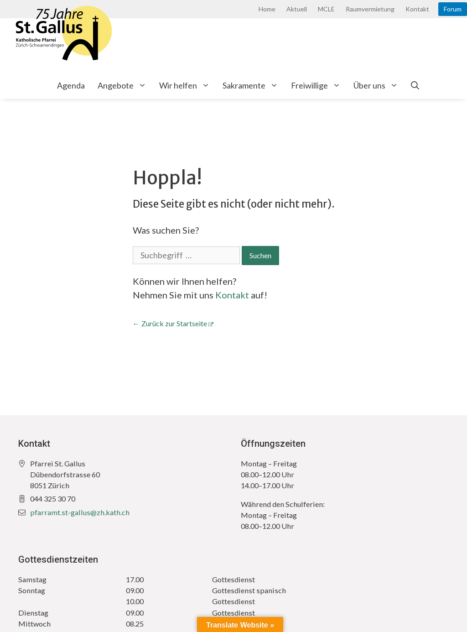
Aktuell (296, 9)
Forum (453, 9)
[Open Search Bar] (415, 85)
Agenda (71, 85)
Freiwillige (319, 85)
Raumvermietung (370, 9)
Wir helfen (187, 85)
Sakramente (254, 85)
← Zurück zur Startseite (170, 323)
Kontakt (417, 9)
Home (267, 9)
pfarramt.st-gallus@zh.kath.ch (80, 512)
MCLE (326, 9)
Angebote (125, 85)
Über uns (379, 85)
